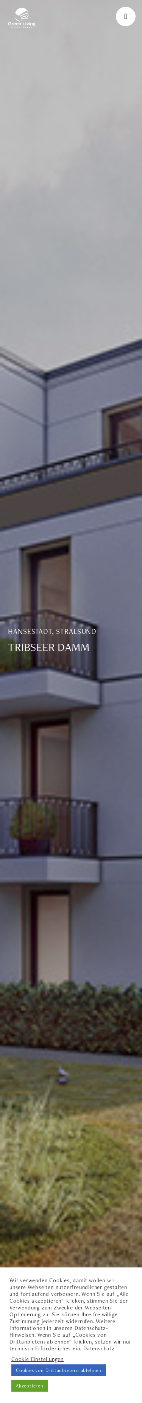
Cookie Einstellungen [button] (37, 1359)
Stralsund (76, 631)
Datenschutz (99, 1348)
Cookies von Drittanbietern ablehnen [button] (58, 1370)
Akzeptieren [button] (30, 1386)
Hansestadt (30, 631)
